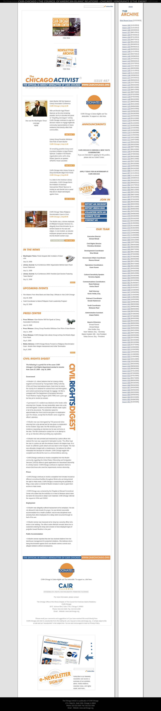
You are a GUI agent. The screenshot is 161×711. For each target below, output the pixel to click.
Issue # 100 (126, 166)
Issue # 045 (126, 297)
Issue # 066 (126, 247)
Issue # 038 (126, 314)
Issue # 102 (126, 161)
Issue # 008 (126, 385)
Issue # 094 (126, 180)
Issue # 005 (126, 392)
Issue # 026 (126, 342)
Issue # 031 (126, 330)
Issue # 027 (126, 340)
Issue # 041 (126, 306)
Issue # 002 (126, 399)
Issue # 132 (126, 90)
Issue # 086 (126, 199)
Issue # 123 (126, 111)
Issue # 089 (126, 192)
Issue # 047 (126, 292)
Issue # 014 (126, 371)
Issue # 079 (126, 216)
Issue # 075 (126, 225)
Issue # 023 (126, 349)
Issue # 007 (126, 387)
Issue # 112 (126, 137)
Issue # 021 (126, 354)
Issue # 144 (126, 61)
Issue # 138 (126, 75)
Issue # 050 (126, 285)
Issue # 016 (126, 366)
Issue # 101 (126, 163)
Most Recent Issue (126, 20)
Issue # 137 (126, 78)
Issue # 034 (126, 323)
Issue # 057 (126, 268)
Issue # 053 (126, 278)
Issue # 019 (126, 359)
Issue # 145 (126, 59)
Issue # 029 (126, 335)
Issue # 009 (126, 383)
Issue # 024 (126, 347)
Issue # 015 (126, 368)
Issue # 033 (126, 326)
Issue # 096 (126, 175)
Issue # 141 (126, 68)
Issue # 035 (126, 321)
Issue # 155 (126, 35)
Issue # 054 (126, 275)
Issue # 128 (126, 99)
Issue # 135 (126, 82)
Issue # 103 (126, 159)
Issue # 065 (126, 249)
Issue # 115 (126, 130)
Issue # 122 (126, 113)
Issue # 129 (126, 97)
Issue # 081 (126, 211)
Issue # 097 (126, 173)
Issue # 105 (126, 154)
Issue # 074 (126, 228)
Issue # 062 (126, 256)
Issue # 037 (126, 316)
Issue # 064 (126, 252)
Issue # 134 (126, 85)
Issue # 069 (126, 240)
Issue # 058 (126, 266)
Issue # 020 (126, 357)
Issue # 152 (126, 42)
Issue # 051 (126, 283)
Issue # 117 (126, 125)
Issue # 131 (126, 92)
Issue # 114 (126, 132)
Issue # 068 (126, 242)
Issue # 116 (126, 128)
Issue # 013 (126, 373)
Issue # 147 (126, 54)
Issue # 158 (126, 30)
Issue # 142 (126, 66)
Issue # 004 (126, 395)
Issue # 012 (126, 376)
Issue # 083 (126, 206)
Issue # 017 (126, 364)
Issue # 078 (126, 218)
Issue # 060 (126, 261)
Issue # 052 (126, 280)
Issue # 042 (126, 304)
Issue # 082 (126, 209)
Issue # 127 (126, 101)
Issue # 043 (126, 302)
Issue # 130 (126, 94)
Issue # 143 (126, 63)
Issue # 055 (126, 273)
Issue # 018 (126, 361)
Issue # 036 (126, 318)
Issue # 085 (126, 202)
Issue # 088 (126, 194)
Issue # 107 (126, 149)
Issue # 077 (126, 221)
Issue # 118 (126, 123)
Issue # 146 (126, 56)
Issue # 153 (126, 40)
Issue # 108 (126, 147)
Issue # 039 (126, 311)
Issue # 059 (126, 264)
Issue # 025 (126, 345)
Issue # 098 (126, 171)
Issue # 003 (126, 397)
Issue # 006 (126, 390)
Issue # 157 (126, 32)
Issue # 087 (126, 197)
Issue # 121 (126, 116)
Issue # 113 (126, 135)
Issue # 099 (126, 168)
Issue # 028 (126, 337)
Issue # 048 (126, 290)
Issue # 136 (126, 80)
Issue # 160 (126, 25)
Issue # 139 (126, 73)
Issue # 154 (126, 37)
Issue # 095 (126, 178)
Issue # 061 (126, 259)
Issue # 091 (126, 187)
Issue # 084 (126, 204)
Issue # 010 (126, 380)
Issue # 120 (126, 118)
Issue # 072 (126, 233)
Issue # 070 (126, 237)
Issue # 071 (126, 235)
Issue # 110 (126, 142)
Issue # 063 (126, 254)
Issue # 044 (126, 299)
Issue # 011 (126, 378)
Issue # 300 (126, 333)
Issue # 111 (126, 140)
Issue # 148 (126, 51)
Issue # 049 (126, 287)
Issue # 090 (126, 190)
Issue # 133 (126, 87)
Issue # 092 (126, 185)
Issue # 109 (126, 144)
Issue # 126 (126, 104)
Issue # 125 (126, 106)
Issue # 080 (126, 214)
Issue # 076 (126, 223)
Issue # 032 (126, 328)
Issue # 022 (126, 352)
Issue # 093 (126, 183)
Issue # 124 (126, 109)
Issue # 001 (126, 402)
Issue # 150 (126, 47)
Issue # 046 (126, 295)
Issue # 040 (126, 309)
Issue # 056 (126, 271)
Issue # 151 (126, 44)
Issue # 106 (126, 152)
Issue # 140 (126, 71)
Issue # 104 (126, 156)
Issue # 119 (126, 121)
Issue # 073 (126, 230)
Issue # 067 (126, 244)
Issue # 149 (126, 49)
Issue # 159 (126, 28)
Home (131, 7)
